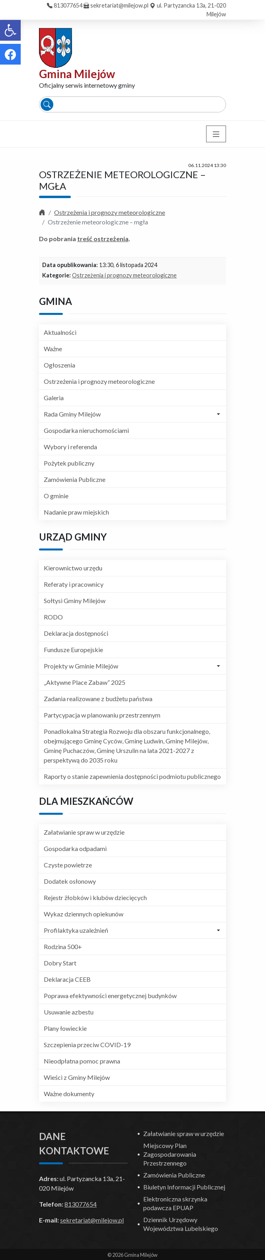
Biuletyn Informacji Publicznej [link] (184, 1187)
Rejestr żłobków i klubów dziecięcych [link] (95, 897)
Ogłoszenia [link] (59, 365)
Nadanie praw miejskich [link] (76, 512)
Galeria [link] (54, 397)
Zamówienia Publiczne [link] (74, 479)
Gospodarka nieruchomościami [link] (86, 430)
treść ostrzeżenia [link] (103, 238)
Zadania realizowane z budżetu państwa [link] (98, 698)
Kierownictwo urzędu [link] (73, 568)
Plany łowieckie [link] (65, 1028)
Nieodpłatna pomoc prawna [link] (82, 1061)
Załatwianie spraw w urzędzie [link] (84, 832)
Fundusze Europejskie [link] (73, 649)
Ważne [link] (53, 348)
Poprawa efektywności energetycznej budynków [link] (110, 995)
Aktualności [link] (60, 332)
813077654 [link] (68, 5)
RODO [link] (53, 617)
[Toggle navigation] (216, 134)
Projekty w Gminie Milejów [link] (81, 666)
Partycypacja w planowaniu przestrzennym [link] (102, 715)
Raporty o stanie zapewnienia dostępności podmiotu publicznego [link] (132, 776)
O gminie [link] (56, 495)
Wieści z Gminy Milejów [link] (77, 1077)
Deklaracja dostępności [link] (76, 633)
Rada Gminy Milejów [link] (72, 414)
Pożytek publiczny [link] (69, 463)
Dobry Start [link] (60, 963)
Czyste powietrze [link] (68, 865)
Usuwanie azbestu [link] (69, 1012)
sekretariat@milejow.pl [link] (119, 5)
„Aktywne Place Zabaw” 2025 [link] (84, 682)
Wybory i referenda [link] (70, 446)
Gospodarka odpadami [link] (75, 848)
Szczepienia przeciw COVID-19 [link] (87, 1044)
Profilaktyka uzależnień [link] (76, 930)
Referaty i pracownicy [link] (73, 584)
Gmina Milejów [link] (77, 74)
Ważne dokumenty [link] (69, 1093)
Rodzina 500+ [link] (63, 946)
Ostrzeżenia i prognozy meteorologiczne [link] (109, 212)
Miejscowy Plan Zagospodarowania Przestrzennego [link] (169, 1154)
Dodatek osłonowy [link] (70, 881)
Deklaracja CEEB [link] (67, 979)
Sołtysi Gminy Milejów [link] (74, 600)
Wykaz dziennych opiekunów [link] (83, 914)
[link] (10, 30)
